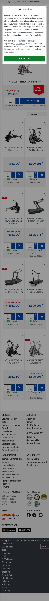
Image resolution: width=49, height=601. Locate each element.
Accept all (24, 58)
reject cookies (19, 44)
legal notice (9, 52)
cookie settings (28, 41)
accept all (30, 32)
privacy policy (15, 49)
